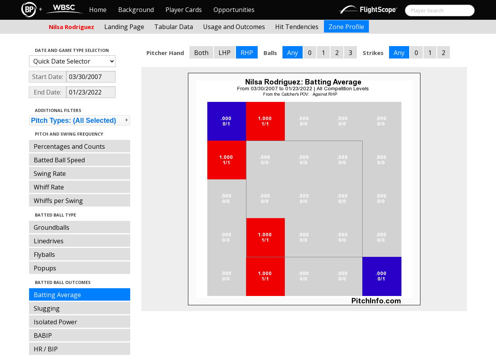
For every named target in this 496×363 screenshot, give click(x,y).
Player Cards (183, 9)
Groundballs (51, 227)
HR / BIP (46, 349)
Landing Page (124, 26)
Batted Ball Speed (59, 160)
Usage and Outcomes (234, 26)
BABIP (43, 335)
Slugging (47, 308)
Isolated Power (55, 322)
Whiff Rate (49, 187)
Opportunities (234, 9)
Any (292, 52)
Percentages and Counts (69, 146)
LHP (225, 52)
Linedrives (49, 241)
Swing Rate (50, 173)
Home (98, 9)
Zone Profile (346, 26)
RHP (247, 52)
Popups (45, 268)
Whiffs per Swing (58, 200)
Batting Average (57, 295)
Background (136, 9)
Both (201, 52)
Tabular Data (173, 26)
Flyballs (44, 254)
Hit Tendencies (297, 26)
